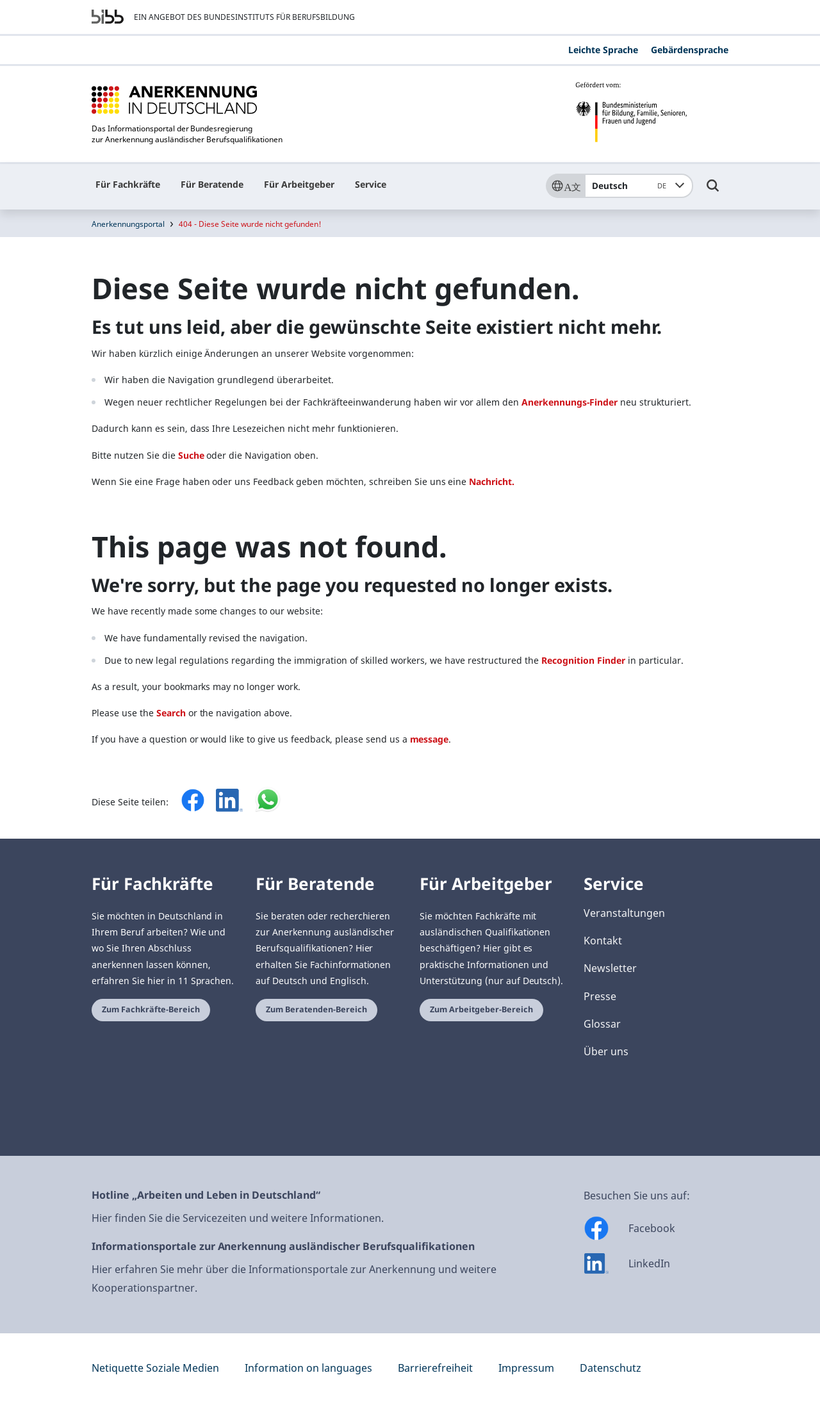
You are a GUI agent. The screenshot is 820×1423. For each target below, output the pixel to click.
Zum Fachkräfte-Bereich (151, 1009)
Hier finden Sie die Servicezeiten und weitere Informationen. (238, 1218)
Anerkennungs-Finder (569, 402)
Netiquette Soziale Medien (155, 1368)
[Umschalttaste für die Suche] (713, 192)
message (429, 739)
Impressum (526, 1368)
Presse (600, 996)
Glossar (602, 1024)
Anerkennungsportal (128, 223)
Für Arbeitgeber (299, 184)
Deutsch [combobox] (631, 185)
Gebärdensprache (689, 50)
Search (171, 713)
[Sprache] (565, 186)
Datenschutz (610, 1368)
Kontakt (603, 941)
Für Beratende (212, 184)
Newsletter (610, 968)
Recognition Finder (583, 660)
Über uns (606, 1051)
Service (370, 184)
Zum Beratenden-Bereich (316, 1009)
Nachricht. (491, 481)
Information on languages (308, 1368)
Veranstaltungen (624, 913)
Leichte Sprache (603, 50)
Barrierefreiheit (435, 1368)
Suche (191, 455)
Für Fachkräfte (127, 184)
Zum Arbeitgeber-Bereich (481, 1009)
